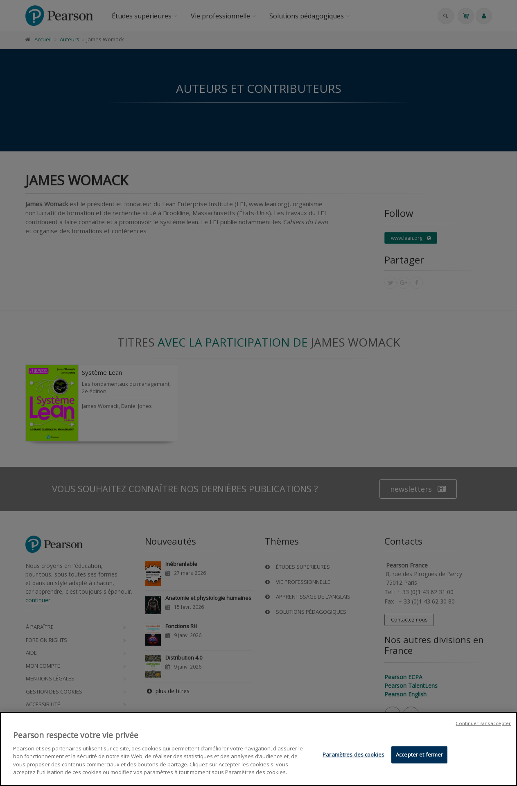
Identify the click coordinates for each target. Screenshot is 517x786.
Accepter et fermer (419, 754)
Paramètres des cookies (353, 754)
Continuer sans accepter (483, 723)
